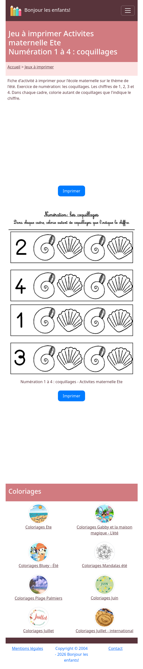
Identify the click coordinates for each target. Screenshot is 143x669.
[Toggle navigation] (128, 10)
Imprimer (71, 191)
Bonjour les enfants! (39, 10)
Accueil (14, 67)
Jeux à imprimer (39, 67)
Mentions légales (27, 648)
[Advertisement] (72, 143)
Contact (116, 648)
